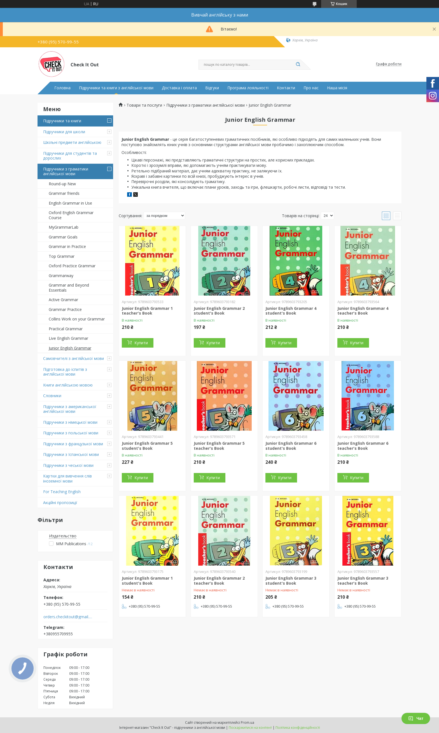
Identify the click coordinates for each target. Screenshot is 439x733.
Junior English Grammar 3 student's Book (290, 580)
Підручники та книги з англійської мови (116, 88)
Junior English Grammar (70, 348)
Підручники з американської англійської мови (69, 409)
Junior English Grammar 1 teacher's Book (147, 311)
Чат (415, 718)
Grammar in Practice (67, 246)
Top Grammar (61, 256)
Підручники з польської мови (70, 432)
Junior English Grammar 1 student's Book (147, 580)
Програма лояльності (247, 88)
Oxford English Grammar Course (71, 215)
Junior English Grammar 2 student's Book (219, 311)
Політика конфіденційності (297, 727)
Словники (52, 395)
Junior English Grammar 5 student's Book (147, 446)
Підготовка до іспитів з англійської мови (65, 372)
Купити (141, 342)
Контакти (286, 88)
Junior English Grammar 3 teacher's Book (362, 580)
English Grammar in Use (70, 203)
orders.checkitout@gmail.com (67, 616)
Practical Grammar (66, 328)
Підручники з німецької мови (70, 422)
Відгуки (212, 88)
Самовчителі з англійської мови (73, 358)
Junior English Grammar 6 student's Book (290, 446)
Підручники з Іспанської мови (71, 454)
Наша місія (337, 88)
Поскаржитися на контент (250, 727)
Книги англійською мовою (68, 385)
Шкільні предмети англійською (72, 142)
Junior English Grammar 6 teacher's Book (362, 446)
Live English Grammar (68, 338)
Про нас (311, 88)
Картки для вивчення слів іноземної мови (67, 478)
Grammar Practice (65, 309)
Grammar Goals (63, 237)
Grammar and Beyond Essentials (69, 287)
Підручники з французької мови (73, 443)
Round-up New (62, 183)
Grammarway (61, 275)
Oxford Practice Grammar (72, 265)
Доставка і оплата (179, 88)
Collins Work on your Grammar (77, 319)
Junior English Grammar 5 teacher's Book (219, 446)
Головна (62, 88)
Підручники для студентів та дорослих (70, 156)
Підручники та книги (62, 120)
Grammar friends (64, 193)
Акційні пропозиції (60, 502)
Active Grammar (63, 299)
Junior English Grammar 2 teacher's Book (219, 580)
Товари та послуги (144, 105)
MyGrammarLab (63, 227)
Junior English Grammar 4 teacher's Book (362, 311)
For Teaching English (62, 491)
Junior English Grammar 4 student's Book (290, 311)
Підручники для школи (64, 131)
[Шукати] (297, 65)
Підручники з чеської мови (68, 465)
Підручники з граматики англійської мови (65, 171)
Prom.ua (247, 722)
